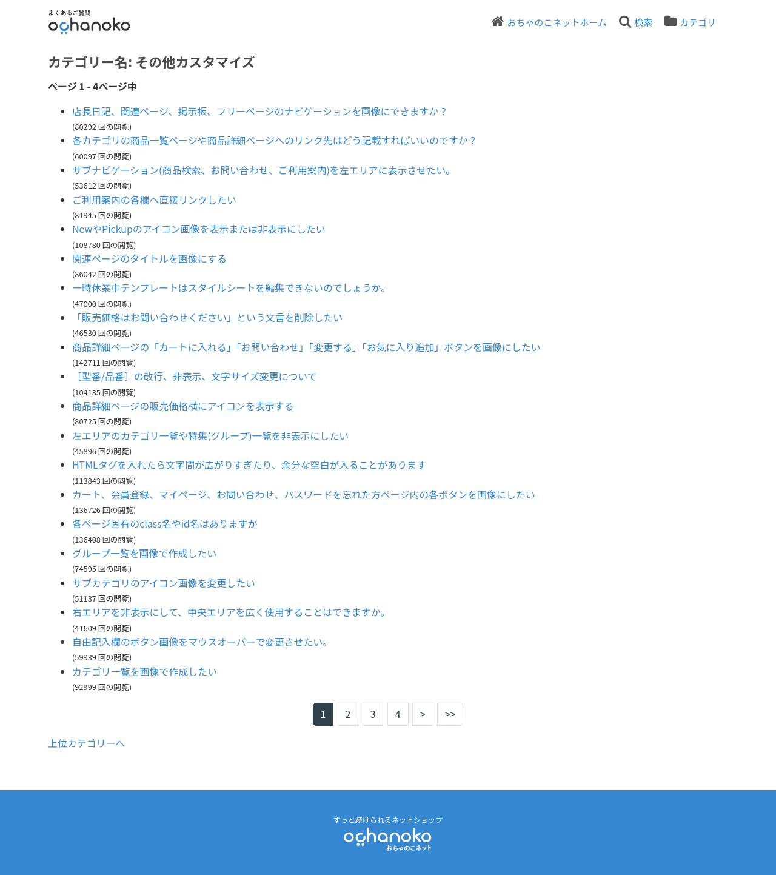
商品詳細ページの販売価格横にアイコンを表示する (183, 405)
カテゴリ (698, 22)
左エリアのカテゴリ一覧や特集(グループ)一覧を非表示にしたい (211, 435)
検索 (643, 22)
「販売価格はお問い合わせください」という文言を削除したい (208, 317)
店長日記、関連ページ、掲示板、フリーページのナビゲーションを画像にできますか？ (261, 111)
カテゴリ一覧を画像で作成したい (145, 671)
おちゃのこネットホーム (557, 22)
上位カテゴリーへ (86, 743)
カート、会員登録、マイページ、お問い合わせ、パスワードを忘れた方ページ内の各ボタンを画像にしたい (304, 494)
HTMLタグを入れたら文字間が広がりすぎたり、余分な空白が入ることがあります (249, 464)
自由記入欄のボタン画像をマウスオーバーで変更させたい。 (202, 641)
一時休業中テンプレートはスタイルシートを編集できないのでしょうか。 (232, 287)
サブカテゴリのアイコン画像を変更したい (164, 582)
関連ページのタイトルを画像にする (149, 258)
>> (450, 714)
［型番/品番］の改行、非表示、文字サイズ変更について (195, 376)
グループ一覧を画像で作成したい (144, 553)
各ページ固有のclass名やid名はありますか (165, 523)
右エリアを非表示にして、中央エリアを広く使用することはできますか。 (231, 612)
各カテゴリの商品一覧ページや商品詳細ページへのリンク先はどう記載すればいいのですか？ (275, 140)
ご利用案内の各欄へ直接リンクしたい (154, 199)
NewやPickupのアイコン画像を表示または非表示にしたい (199, 228)
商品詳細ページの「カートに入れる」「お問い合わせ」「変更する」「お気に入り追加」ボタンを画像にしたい (307, 347)
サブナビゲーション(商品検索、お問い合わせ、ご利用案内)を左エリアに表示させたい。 (264, 170)
